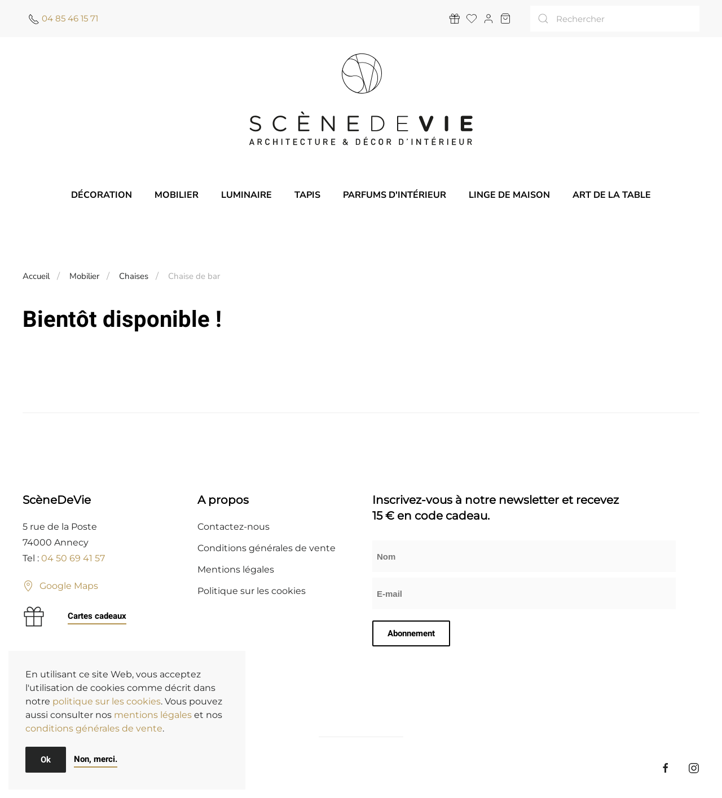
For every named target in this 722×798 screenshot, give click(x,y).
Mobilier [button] (177, 195)
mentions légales (153, 715)
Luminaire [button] (246, 195)
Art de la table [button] (612, 195)
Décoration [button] (101, 195)
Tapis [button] (307, 195)
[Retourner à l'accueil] (361, 99)
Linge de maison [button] (509, 195)
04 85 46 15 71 (70, 18)
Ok (46, 759)
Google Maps (60, 586)
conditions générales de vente (93, 728)
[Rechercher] (614, 19)
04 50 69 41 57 (73, 558)
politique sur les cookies (106, 701)
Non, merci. (95, 759)
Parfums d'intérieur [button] (394, 195)
